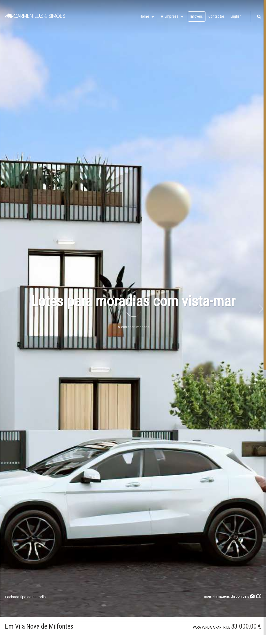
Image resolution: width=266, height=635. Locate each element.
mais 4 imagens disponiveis (229, 596)
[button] (261, 308)
